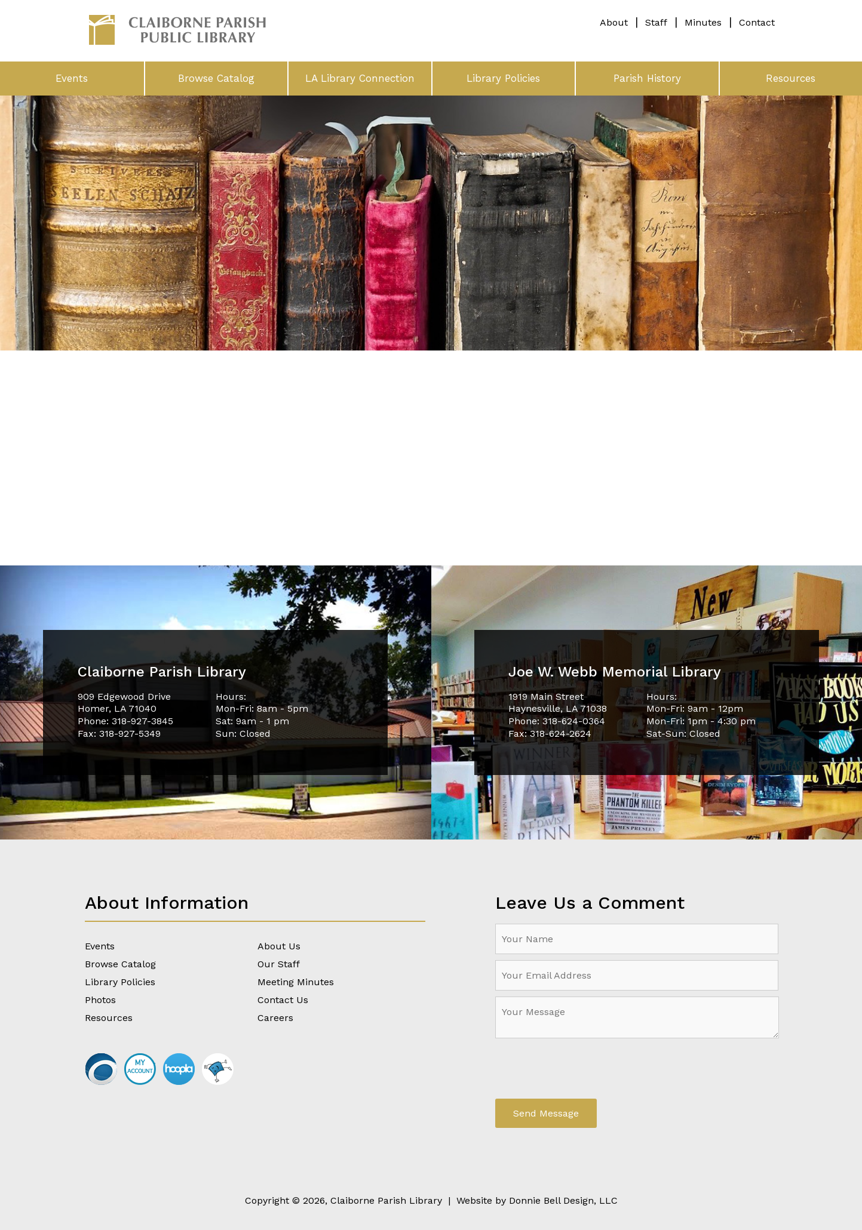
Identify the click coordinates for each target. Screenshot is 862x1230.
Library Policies (503, 78)
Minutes (703, 22)
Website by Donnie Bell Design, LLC (537, 1200)
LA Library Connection (360, 78)
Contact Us (282, 999)
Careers (275, 1017)
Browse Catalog (216, 78)
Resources (790, 78)
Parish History (647, 78)
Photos (100, 999)
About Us (278, 946)
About (614, 22)
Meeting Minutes (295, 982)
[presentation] (586, 1069)
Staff (656, 22)
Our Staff (278, 964)
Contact (757, 22)
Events (72, 78)
